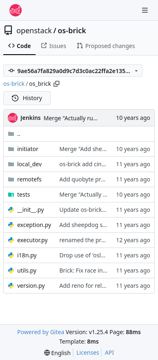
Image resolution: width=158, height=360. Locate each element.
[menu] (57, 353)
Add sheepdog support (90, 225)
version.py (31, 285)
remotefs (29, 179)
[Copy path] (56, 84)
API (109, 352)
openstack (34, 30)
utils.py (26, 270)
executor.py (32, 240)
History (27, 98)
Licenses (88, 352)
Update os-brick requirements (99, 209)
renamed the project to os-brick (101, 240)
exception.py (34, 225)
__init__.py (30, 209)
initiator (27, 149)
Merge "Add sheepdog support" (101, 149)
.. (14, 134)
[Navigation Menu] (146, 10)
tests (23, 194)
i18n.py (27, 255)
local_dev (29, 164)
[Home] (15, 10)
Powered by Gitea (40, 332)
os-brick (72, 30)
